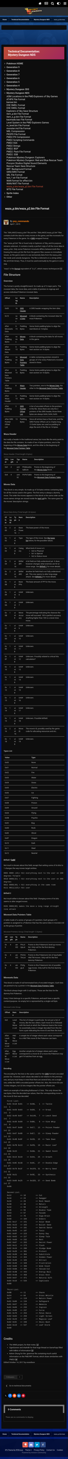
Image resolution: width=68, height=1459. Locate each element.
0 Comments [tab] (14, 1409)
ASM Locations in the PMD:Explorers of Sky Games (32, 96)
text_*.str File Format (17, 177)
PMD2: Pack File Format (19, 151)
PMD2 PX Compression (18, 137)
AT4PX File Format (16, 99)
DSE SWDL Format (16, 108)
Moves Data (54, 386)
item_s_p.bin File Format (19, 116)
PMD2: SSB (12, 154)
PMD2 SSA (12, 143)
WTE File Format (15, 189)
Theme (28, 1450)
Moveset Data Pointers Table (51, 388)
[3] (32, 1350)
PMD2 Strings (13, 146)
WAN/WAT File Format (18, 183)
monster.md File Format (19, 128)
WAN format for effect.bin (19, 180)
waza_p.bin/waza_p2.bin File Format (25, 186)
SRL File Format (14, 175)
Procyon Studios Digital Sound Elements (27, 163)
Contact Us (50, 1450)
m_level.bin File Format (18, 125)
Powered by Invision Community (34, 1453)
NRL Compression (16, 131)
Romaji (17, 269)
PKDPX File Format (16, 134)
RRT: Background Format (19, 169)
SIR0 (33, 238)
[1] (61, 269)
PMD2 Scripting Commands (20, 140)
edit (13, 860)
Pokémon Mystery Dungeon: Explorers (26, 157)
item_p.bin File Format (18, 113)
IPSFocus (19, 1450)
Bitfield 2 (39, 577)
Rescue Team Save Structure (21, 166)
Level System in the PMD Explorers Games (28, 122)
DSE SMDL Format (16, 105)
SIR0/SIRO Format (16, 172)
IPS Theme (9, 1450)
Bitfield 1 (43, 566)
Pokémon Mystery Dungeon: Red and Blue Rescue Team (35, 160)
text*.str (41, 498)
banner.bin (12, 102)
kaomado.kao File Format (19, 119)
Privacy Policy (39, 1450)
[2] (37, 1345)
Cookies (60, 1450)
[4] (16, 1359)
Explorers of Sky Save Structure (22, 111)
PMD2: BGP (12, 148)
